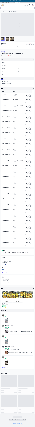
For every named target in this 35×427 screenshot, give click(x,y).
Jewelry (13, 2)
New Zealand (8, 11)
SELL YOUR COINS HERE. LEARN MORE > (17, 0)
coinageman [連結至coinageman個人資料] (7, 346)
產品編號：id (15, 11)
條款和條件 (18, 423)
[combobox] (17, 8)
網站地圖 (24, 419)
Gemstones (7, 2)
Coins (17, 2)
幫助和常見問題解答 (17, 419)
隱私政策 (14, 423)
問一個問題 (4, 272)
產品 (4, 11)
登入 (27, 5)
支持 (21, 419)
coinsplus (3, 51)
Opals (2, 2)
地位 (21, 423)
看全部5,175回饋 (7, 307)
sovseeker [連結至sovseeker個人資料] (7, 314)
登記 (25, 5)
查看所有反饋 (5, 367)
